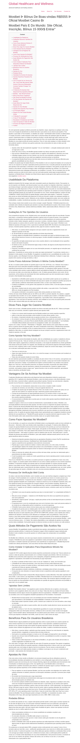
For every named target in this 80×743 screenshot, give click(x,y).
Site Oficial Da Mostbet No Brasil (22, 97)
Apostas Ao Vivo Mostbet (20, 106)
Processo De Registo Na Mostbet (22, 123)
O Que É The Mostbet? (19, 118)
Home (43, 11)
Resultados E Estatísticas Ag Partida (23, 120)
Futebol (15, 125)
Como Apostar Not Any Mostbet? (22, 48)
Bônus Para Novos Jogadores (21, 95)
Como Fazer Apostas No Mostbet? (22, 54)
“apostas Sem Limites (19, 65)
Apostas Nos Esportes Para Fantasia (23, 108)
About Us (49, 11)
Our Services (57, 11)
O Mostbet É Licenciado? (20, 116)
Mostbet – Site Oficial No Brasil (21, 93)
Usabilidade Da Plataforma (20, 37)
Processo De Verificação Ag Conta (22, 56)
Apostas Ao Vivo (17, 71)
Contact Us (67, 11)
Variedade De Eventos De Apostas (22, 75)
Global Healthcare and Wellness (31, 3)
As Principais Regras (19, 110)
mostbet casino (22, 176)
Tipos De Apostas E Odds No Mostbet (23, 121)
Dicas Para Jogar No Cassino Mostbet (23, 47)
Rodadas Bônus (17, 73)
